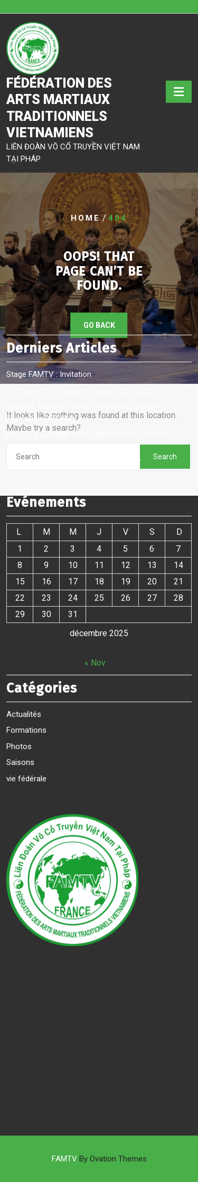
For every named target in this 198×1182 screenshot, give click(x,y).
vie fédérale (26, 644)
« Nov (95, 528)
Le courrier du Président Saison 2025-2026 (80, 256)
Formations (26, 595)
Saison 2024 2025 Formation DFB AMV (73, 328)
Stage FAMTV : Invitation (48, 239)
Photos (19, 612)
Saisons (20, 627)
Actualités (23, 579)
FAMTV (99, 1159)
